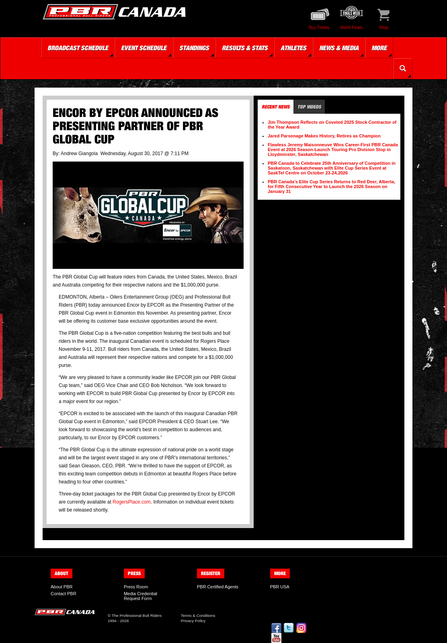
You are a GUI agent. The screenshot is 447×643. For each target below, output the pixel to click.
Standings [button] (194, 48)
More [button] (379, 48)
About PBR (61, 586)
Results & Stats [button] (245, 48)
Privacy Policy (193, 620)
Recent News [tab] (275, 107)
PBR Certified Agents (217, 586)
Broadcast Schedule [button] (77, 48)
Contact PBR (63, 593)
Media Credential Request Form (140, 596)
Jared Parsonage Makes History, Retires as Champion (324, 135)
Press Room (136, 586)
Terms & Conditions (198, 615)
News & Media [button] (339, 48)
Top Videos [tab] (309, 107)
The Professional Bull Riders (137, 615)
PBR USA (279, 586)
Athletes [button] (293, 48)
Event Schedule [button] (143, 48)
